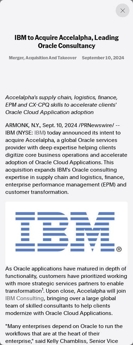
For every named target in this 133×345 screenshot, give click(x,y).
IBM (39, 133)
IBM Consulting (24, 298)
